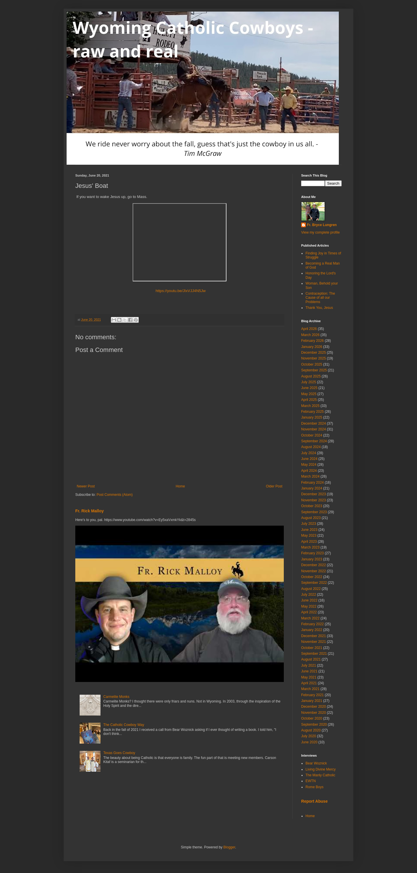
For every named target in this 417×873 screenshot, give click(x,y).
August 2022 (311, 589)
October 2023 (311, 506)
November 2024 (313, 429)
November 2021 (313, 642)
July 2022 (308, 595)
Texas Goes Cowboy (119, 753)
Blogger (229, 847)
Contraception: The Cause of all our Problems (320, 297)
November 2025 (313, 358)
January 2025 (311, 417)
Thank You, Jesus (319, 308)
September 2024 (314, 441)
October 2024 (311, 435)
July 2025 (308, 382)
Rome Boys (314, 787)
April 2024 (309, 471)
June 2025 (309, 388)
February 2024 (312, 482)
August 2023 (311, 518)
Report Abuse (314, 801)
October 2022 (311, 577)
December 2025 (313, 353)
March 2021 (310, 689)
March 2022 (310, 618)
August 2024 (311, 447)
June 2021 (309, 671)
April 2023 (309, 542)
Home (180, 486)
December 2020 (313, 707)
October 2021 (311, 648)
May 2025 (309, 394)
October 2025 (311, 364)
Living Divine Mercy (321, 769)
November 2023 (313, 500)
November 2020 (313, 713)
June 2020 (309, 742)
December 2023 (313, 494)
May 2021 (309, 677)
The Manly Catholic (320, 775)
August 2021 (311, 659)
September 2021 (314, 654)
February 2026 (312, 341)
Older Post (274, 486)
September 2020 (314, 724)
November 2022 (313, 571)
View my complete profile (320, 232)
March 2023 (310, 547)
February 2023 (312, 553)
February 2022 (312, 624)
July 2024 (308, 453)
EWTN (311, 781)
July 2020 (308, 736)
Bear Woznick (316, 763)
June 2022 (309, 600)
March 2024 (310, 476)
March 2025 (310, 406)
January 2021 (311, 701)
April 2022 (309, 612)
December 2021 (313, 636)
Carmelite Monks (116, 697)
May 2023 (309, 535)
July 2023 (308, 524)
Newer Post (86, 486)
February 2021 (312, 695)
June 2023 (309, 530)
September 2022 (314, 583)
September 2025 (314, 370)
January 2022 (311, 630)
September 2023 (314, 512)
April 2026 (309, 329)
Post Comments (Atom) (114, 495)
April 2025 (309, 400)
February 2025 (312, 412)
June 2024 (309, 459)
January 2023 (311, 559)
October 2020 (311, 718)
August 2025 (311, 376)
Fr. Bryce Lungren (322, 225)
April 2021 (309, 683)
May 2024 (309, 465)
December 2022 (313, 565)
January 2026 (311, 347)
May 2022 (309, 606)
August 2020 (311, 730)
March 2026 (310, 335)
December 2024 (313, 423)
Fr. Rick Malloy (89, 511)
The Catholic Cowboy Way (123, 725)
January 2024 (311, 488)
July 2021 (308, 665)
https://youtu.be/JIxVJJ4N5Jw (179, 291)
